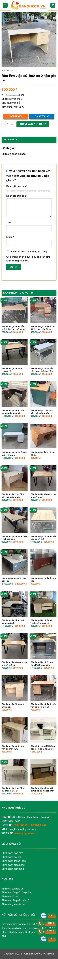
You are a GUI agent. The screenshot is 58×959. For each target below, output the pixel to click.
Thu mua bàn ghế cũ (13, 888)
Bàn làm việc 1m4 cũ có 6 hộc (42, 453)
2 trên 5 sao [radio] (12, 191)
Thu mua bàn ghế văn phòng (17, 892)
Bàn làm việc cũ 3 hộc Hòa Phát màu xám (41, 663)
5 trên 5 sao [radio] (43, 191)
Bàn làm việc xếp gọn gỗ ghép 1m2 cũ (14, 663)
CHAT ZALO (42, 116)
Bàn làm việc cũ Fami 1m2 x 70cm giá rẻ (41, 621)
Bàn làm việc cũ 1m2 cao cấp (43, 579)
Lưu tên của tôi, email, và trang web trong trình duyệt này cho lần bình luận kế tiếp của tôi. (28, 256)
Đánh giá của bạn (16, 186)
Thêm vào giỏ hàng (32, 124)
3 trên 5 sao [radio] (20, 191)
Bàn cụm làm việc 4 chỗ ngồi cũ (14, 579)
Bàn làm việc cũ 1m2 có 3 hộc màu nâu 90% (42, 327)
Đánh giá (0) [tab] (10, 140)
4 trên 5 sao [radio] (30, 191)
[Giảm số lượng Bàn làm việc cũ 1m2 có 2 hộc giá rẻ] (3, 124)
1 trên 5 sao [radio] (7, 191)
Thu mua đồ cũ (10, 896)
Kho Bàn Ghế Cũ (33, 953)
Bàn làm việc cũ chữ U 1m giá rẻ (13, 369)
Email (10, 237)
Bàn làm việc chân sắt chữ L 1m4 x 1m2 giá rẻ (13, 327)
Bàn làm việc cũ (9, 70)
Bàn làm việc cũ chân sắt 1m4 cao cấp (14, 537)
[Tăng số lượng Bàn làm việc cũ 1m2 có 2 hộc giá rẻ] (12, 124)
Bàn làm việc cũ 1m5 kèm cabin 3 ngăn (14, 453)
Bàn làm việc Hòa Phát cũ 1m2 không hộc (42, 411)
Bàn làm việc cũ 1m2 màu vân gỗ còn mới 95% (43, 705)
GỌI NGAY (16, 116)
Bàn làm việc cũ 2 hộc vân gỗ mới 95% (13, 747)
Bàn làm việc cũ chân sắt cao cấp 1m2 (43, 537)
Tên (9, 222)
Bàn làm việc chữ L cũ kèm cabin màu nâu (13, 411)
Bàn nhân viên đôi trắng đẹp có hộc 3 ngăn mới (42, 747)
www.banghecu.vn (25, 833)
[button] (5, 5)
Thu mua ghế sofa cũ (13, 904)
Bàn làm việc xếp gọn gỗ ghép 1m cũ (43, 495)
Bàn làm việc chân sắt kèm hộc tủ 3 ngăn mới (42, 789)
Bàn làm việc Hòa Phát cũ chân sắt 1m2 (13, 789)
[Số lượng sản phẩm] (7, 124)
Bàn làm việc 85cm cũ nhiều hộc (13, 705)
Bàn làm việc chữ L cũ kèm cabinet (13, 621)
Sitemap (49, 953)
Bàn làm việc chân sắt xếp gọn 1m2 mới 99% (42, 369)
